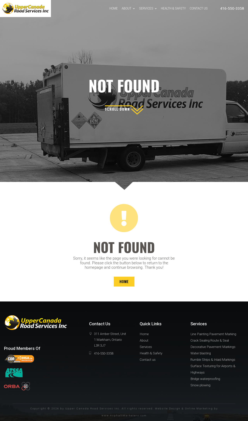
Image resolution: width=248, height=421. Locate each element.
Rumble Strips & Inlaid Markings (212, 360)
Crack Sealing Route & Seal (209, 340)
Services (146, 8)
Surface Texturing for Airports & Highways (212, 369)
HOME (124, 281)
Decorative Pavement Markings (212, 347)
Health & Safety (173, 8)
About (126, 8)
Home (113, 8)
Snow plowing (200, 385)
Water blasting (200, 353)
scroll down (117, 109)
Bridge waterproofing (205, 379)
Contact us (199, 8)
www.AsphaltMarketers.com (124, 415)
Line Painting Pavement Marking (213, 334)
